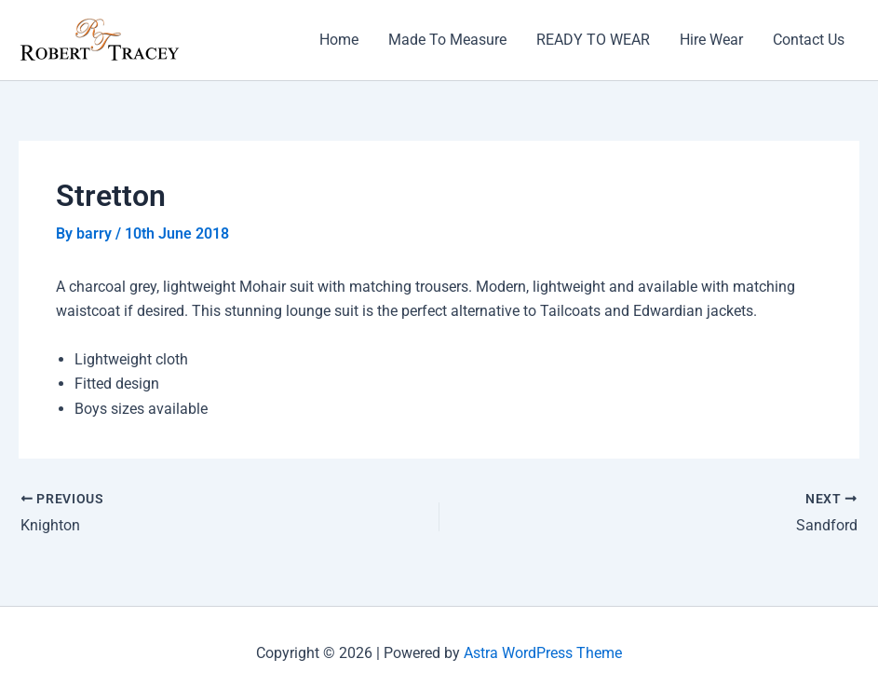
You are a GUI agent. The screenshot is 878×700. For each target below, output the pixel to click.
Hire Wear (711, 39)
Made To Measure (447, 39)
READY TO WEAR (593, 39)
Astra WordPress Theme (543, 653)
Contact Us (808, 39)
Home (338, 39)
